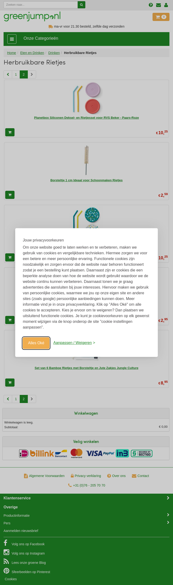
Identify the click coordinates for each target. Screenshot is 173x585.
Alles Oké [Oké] (36, 343)
